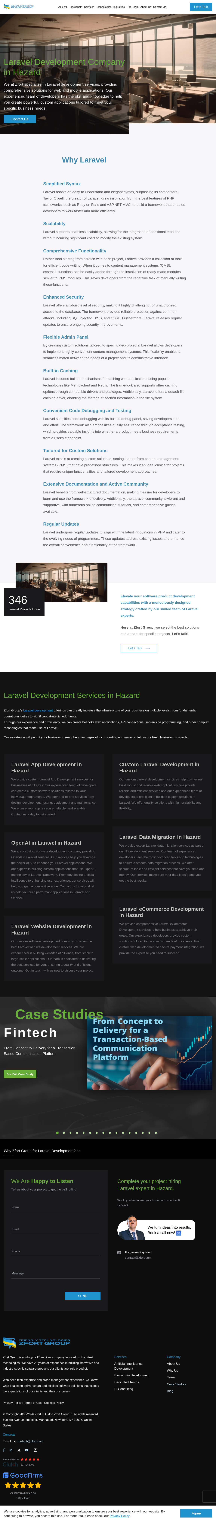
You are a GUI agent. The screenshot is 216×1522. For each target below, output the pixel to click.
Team (171, 1377)
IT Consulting (123, 1389)
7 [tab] (97, 1133)
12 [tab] (130, 1133)
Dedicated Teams (126, 1382)
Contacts (9, 1434)
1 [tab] (57, 1133)
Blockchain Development (132, 1375)
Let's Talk (201, 7)
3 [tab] (70, 1133)
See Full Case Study (20, 1074)
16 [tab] (156, 1133)
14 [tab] (143, 1133)
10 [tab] (116, 1133)
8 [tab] (103, 1133)
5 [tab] (84, 1133)
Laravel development (38, 710)
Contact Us (159, 6)
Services (120, 1357)
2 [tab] (64, 1133)
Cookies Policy (54, 1402)
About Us (173, 1363)
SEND (82, 1296)
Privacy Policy (119, 1516)
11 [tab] (123, 1133)
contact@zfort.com (138, 1257)
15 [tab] (149, 1133)
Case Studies (176, 1384)
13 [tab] (136, 1133)
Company (174, 1357)
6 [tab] (90, 1133)
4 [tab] (77, 1133)
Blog (170, 1391)
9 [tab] (110, 1133)
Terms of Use (33, 1402)
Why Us (172, 1370)
